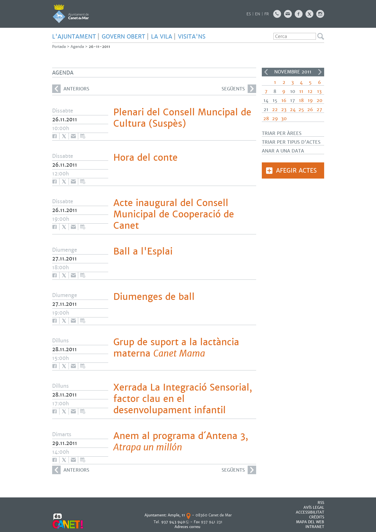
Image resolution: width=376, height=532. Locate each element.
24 (293, 110)
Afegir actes (296, 170)
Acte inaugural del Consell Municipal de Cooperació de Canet (173, 214)
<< (266, 72)
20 (319, 100)
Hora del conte (145, 157)
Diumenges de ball (154, 296)
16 (283, 100)
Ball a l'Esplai (143, 251)
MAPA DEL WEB (310, 522)
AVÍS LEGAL (313, 507)
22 (275, 110)
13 (319, 91)
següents (239, 88)
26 (310, 110)
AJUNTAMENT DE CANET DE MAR (70, 14)
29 (275, 119)
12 (310, 91)
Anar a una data (283, 151)
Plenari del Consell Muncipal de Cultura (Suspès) (182, 118)
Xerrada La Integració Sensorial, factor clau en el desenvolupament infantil (182, 399)
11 (301, 91)
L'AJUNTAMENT (74, 36)
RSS (321, 502)
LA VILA (161, 36)
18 (301, 100)
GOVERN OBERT (123, 36)
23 (283, 110)
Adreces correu (188, 526)
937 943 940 (173, 522)
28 (266, 119)
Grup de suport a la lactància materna (176, 347)
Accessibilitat (310, 512)
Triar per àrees (281, 133)
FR (266, 14)
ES (249, 14)
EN (257, 14)
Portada (59, 46)
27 (319, 110)
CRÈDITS (316, 517)
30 (284, 119)
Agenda (77, 46)
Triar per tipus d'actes (291, 142)
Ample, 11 (176, 515)
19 (310, 100)
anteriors (70, 88)
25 (301, 110)
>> (320, 72)
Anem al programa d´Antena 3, (180, 441)
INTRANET (314, 526)
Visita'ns (191, 36)
